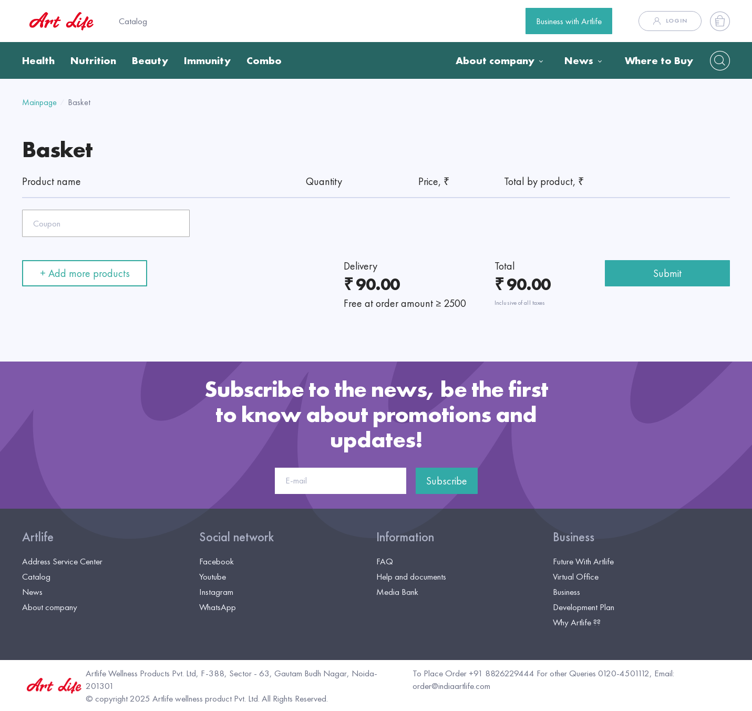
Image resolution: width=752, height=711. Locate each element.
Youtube (212, 576)
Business (573, 537)
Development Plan (583, 607)
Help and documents (411, 576)
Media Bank (397, 591)
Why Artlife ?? (577, 622)
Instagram (216, 591)
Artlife (38, 537)
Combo (264, 60)
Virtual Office (576, 576)
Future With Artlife (583, 561)
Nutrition (93, 60)
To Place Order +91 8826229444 (473, 673)
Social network (236, 537)
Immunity (207, 60)
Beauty (150, 60)
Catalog (133, 21)
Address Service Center (62, 561)
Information (405, 537)
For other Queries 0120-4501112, (594, 673)
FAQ (384, 561)
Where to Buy (659, 60)
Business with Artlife (569, 21)
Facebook (216, 561)
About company (495, 60)
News (578, 60)
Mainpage (39, 102)
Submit (667, 273)
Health (38, 60)
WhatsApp (217, 607)
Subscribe (446, 481)
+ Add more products (85, 273)
